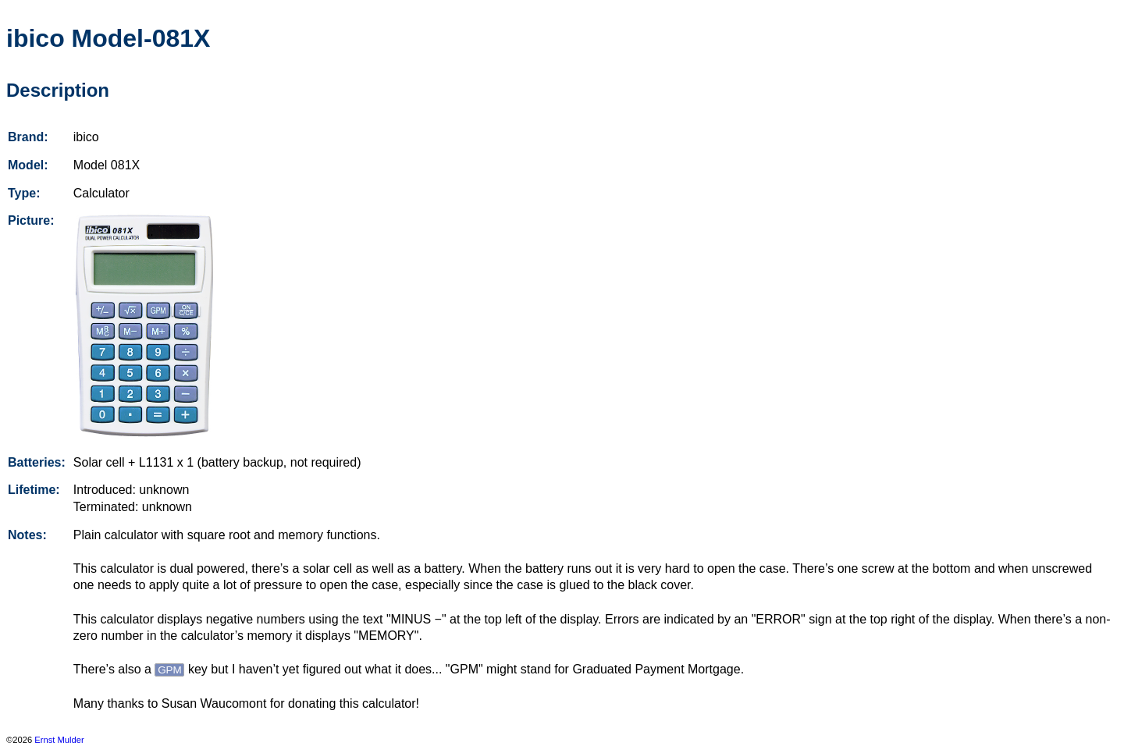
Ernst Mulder (59, 739)
